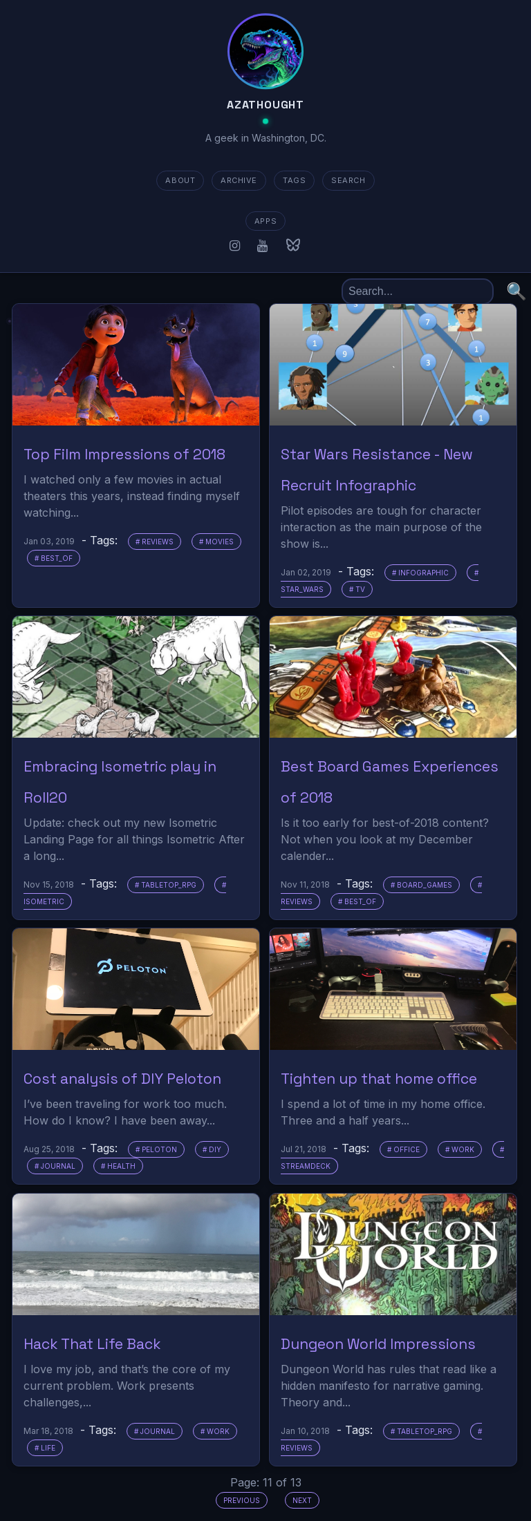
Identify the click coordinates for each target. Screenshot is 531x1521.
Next (302, 1500)
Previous (241, 1500)
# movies (216, 541)
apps (265, 221)
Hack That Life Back (92, 1344)
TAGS (294, 180)
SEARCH (348, 180)
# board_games (421, 885)
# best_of (54, 558)
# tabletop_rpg (165, 885)
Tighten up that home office (379, 1078)
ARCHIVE (239, 180)
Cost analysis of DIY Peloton (122, 1078)
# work (459, 1149)
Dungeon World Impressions (378, 1344)
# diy (212, 1149)
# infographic (420, 572)
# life (45, 1448)
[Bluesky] (293, 245)
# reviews (155, 541)
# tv (357, 589)
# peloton (156, 1149)
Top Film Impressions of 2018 (124, 454)
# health (118, 1166)
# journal (55, 1166)
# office (403, 1149)
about (180, 180)
